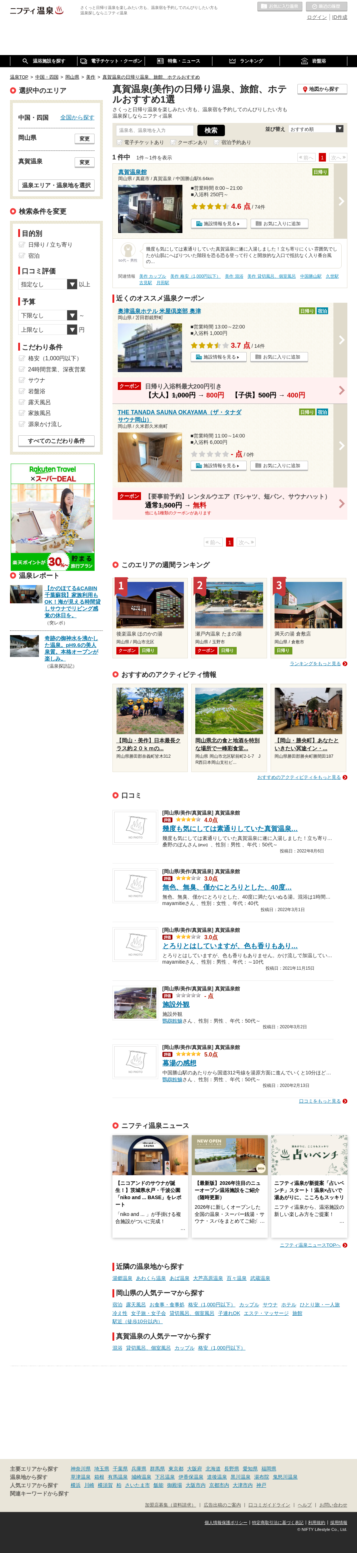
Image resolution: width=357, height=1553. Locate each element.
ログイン (317, 17)
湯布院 (261, 1477)
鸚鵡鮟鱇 (172, 1020)
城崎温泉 (141, 1477)
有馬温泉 (118, 1477)
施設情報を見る (220, 223)
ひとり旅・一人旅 (320, 1304)
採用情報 (338, 1522)
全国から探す (77, 117)
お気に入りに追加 (282, 223)
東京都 (176, 1469)
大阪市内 (196, 1485)
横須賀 (105, 1485)
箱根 (99, 1477)
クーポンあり (193, 142)
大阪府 (194, 1469)
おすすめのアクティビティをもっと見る (299, 777)
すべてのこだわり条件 (56, 441)
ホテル (288, 1304)
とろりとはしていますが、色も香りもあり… (230, 946)
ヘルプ (305, 1505)
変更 (85, 139)
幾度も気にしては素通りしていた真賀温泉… (230, 828)
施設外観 (176, 1004)
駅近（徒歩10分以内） (137, 1321)
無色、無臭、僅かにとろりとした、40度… (227, 887)
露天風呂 (136, 1304)
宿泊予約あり (236, 142)
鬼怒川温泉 (285, 1477)
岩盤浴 (36, 391)
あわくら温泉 (151, 1278)
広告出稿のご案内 (222, 1505)
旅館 (297, 1313)
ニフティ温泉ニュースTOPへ (310, 1245)
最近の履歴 (326, 7)
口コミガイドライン (269, 1505)
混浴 (117, 1348)
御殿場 (174, 1485)
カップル (249, 1304)
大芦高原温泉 (208, 1278)
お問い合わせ (333, 1505)
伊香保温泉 (190, 1477)
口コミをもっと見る (320, 1101)
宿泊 (117, 1304)
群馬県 (157, 1469)
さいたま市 (137, 1485)
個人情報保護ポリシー (226, 1522)
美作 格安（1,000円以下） (195, 276)
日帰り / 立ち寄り (50, 245)
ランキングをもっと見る (315, 663)
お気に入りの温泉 (279, 7)
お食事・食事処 (167, 1304)
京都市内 (219, 1485)
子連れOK (229, 1313)
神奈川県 (81, 1469)
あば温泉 (180, 1278)
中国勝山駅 (311, 276)
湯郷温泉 (122, 1278)
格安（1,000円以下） (212, 1304)
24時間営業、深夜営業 (57, 369)
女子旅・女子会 (148, 1313)
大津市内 (243, 1485)
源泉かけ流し (45, 424)
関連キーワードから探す (39, 1494)
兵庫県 (138, 1469)
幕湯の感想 (179, 1063)
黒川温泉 (241, 1477)
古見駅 (145, 282)
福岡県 (268, 1469)
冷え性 (119, 1313)
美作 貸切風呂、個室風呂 (271, 276)
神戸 (261, 1485)
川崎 (89, 1485)
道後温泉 (217, 1477)
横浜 (76, 1485)
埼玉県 (101, 1469)
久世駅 (332, 276)
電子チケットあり (144, 142)
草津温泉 (81, 1477)
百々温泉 (237, 1278)
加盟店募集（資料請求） (170, 1505)
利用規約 (316, 1522)
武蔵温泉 (260, 1278)
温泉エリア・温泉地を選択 (56, 185)
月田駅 (162, 282)
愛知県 (250, 1469)
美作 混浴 (234, 276)
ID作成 (339, 17)
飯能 (159, 1485)
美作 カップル (152, 276)
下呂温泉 (165, 1477)
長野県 (231, 1469)
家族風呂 (39, 413)
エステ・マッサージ (266, 1313)
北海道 (213, 1469)
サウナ (270, 1304)
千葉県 (120, 1469)
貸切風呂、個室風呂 (192, 1313)
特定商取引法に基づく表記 (277, 1522)
